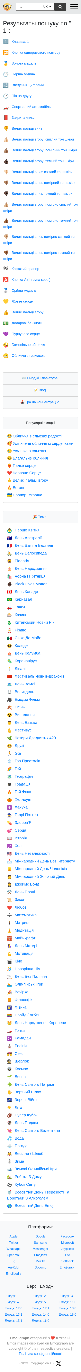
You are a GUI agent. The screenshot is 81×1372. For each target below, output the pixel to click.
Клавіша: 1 (16, 42)
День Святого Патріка (30, 1084)
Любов (17, 907)
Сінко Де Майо (24, 638)
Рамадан (19, 1038)
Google (40, 1236)
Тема (40, 517)
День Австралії (24, 538)
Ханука (17, 807)
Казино (17, 615)
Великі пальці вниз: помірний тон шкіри (39, 183)
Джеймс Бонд (23, 884)
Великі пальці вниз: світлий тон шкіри (38, 172)
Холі (14, 845)
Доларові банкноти (22, 323)
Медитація (20, 930)
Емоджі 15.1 (13, 1320)
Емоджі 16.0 (40, 1320)
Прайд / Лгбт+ (23, 1015)
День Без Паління (27, 976)
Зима (15, 1161)
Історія (17, 838)
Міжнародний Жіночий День (36, 876)
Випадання (21, 715)
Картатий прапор (21, 269)
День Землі (21, 684)
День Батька (22, 722)
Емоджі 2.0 (41, 1296)
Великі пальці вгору (23, 312)
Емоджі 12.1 (40, 1308)
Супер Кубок (22, 1115)
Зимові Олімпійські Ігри (32, 1169)
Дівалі (16, 669)
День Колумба (23, 653)
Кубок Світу (21, 1184)
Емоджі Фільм (23, 699)
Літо (14, 1107)
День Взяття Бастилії (30, 545)
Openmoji (13, 1255)
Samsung (40, 1242)
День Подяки (22, 1123)
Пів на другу (17, 96)
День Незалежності (28, 853)
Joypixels (67, 1248)
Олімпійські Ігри (25, 984)
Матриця (19, 922)
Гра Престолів (23, 761)
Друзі (15, 745)
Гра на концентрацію (40, 402)
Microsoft (67, 1242)
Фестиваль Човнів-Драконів (36, 676)
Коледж (17, 645)
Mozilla (40, 1261)
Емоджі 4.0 (14, 1302)
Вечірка (17, 992)
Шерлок (18, 1061)
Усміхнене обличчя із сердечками (40, 443)
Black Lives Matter (27, 584)
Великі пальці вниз (22, 128)
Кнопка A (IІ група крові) (26, 280)
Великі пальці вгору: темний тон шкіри (38, 161)
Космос (17, 1069)
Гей (14, 769)
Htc (67, 1255)
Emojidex (40, 1255)
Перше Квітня (23, 530)
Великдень (20, 692)
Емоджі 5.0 (41, 1302)
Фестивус (19, 730)
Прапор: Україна (24, 495)
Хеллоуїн (19, 799)
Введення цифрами (23, 85)
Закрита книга (18, 118)
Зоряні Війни (22, 1100)
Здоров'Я (19, 822)
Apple (14, 1236)
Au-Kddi (13, 1267)
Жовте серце (18, 301)
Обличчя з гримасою (24, 356)
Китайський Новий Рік (30, 622)
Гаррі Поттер (22, 815)
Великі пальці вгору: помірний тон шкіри (40, 150)
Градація (19, 784)
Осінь (16, 707)
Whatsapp (13, 1248)
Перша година (19, 74)
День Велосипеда (27, 553)
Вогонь (16, 488)
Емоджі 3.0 (68, 1296)
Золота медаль (19, 63)
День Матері (22, 946)
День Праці (21, 892)
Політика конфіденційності (40, 1354)
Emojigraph (67, 1267)
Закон (16, 899)
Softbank (67, 1261)
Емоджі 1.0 (14, 1296)
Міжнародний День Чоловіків (37, 869)
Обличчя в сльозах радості (34, 436)
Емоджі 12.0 (13, 1308)
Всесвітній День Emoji (30, 1205)
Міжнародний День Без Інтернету (41, 861)
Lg (13, 1261)
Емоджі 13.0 (67, 1308)
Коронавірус (22, 661)
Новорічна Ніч (23, 969)
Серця (16, 830)
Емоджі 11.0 (67, 1302)
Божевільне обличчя (24, 345)
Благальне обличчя (27, 458)
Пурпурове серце (21, 334)
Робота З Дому (24, 1177)
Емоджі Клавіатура (40, 378)
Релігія (17, 1046)
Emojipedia (13, 1273)
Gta (14, 753)
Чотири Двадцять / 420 (31, 738)
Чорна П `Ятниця (26, 576)
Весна (16, 1076)
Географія (20, 776)
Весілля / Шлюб (25, 1153)
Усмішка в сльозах (26, 451)
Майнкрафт (21, 938)
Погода (17, 1146)
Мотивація (20, 953)
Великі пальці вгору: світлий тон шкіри (38, 139)
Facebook (67, 1236)
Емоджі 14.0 (40, 1314)
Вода (15, 1138)
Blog (40, 390)
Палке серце (21, 465)
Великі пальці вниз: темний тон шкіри (37, 194)
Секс (15, 1053)
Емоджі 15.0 (67, 1314)
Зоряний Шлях (24, 1092)
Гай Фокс (19, 792)
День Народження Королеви (36, 1023)
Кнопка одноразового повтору (31, 52)
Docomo (40, 1267)
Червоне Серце (24, 473)
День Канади (22, 592)
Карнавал (19, 599)
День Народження (27, 568)
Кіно (14, 961)
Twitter (13, 1242)
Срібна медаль (19, 290)
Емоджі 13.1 (13, 1314)
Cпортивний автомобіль (27, 107)
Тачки (16, 607)
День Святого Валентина (33, 1130)
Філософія (20, 1000)
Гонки (16, 1030)
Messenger (40, 1248)
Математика (22, 915)
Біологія (18, 561)
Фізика (16, 1007)
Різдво (16, 630)
